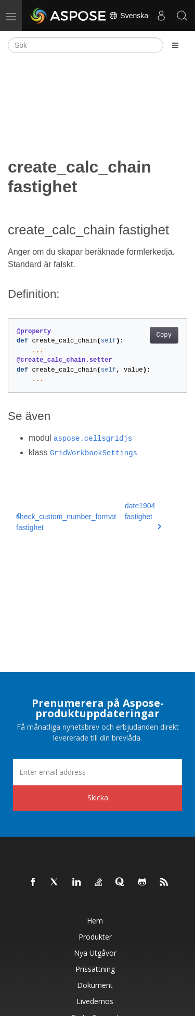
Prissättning (95, 969)
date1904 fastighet (143, 516)
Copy (164, 335)
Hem (95, 921)
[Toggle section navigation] (175, 45)
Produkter (95, 937)
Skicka (97, 797)
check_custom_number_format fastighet (66, 522)
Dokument (95, 985)
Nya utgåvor (95, 953)
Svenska (128, 15)
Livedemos (94, 1001)
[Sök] (85, 45)
